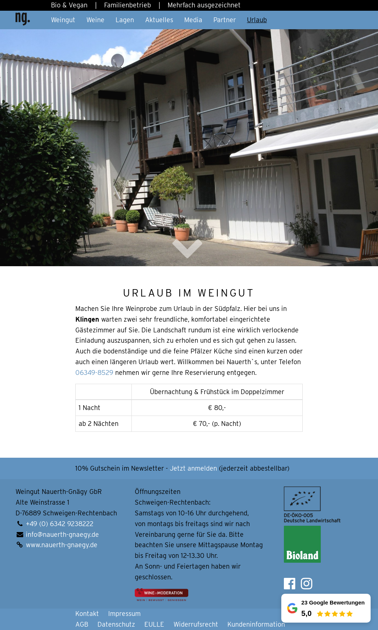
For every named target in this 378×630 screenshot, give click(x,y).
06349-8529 (94, 372)
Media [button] (193, 20)
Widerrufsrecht (195, 624)
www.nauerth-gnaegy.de (61, 545)
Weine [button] (95, 20)
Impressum (124, 613)
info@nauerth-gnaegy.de (62, 534)
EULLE (154, 624)
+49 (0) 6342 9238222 (59, 524)
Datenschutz (116, 624)
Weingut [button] (63, 20)
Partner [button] (224, 20)
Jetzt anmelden (193, 468)
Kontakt (87, 613)
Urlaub (257, 20)
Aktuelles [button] (159, 20)
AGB (81, 624)
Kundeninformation (256, 624)
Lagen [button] (125, 20)
